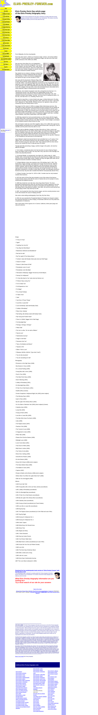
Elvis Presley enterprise (39, 677)
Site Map (31, 591)
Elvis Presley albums (53, 671)
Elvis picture (36, 703)
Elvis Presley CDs (52, 685)
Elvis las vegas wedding (39, 706)
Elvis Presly (36, 701)
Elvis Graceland (37, 708)
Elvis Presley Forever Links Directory (40, 591)
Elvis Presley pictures (21, 673)
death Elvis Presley (52, 687)
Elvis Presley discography (39, 680)
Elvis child (18, 693)
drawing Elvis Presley (21, 684)
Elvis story (50, 694)
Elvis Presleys (51, 688)
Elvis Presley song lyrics (39, 679)
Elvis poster (36, 702)
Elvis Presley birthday (53, 682)
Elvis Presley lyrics (20, 674)
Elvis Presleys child (20, 695)
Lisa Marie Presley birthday (40, 696)
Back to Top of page (38, 589)
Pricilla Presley (19, 696)
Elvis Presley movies (21, 683)
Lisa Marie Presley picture (22, 702)
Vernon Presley (37, 698)
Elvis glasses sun (52, 706)
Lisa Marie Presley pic (21, 703)
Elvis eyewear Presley (21, 692)
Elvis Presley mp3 (52, 676)
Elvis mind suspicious (53, 703)
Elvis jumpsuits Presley (21, 689)
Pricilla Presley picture (21, 698)
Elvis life (50, 700)
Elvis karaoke (51, 698)
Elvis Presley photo (20, 679)
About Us (37, 593)
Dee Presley (36, 699)
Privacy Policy (25, 591)
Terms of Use (19, 591)
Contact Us (51, 591)
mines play (7, 130)
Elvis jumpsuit (51, 691)
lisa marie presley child (39, 683)
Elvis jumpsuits (51, 707)
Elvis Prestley (51, 692)
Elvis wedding (36, 705)
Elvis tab (50, 697)
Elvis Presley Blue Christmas (23, 680)
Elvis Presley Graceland (39, 682)
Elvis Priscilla (51, 695)
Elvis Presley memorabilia (51, 678)
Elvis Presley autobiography (22, 677)
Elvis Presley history (53, 681)
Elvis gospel (51, 701)
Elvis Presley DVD (52, 672)
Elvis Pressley (36, 709)
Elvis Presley (19, 671)
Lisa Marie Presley (20, 701)
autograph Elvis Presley (21, 687)
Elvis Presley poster (52, 684)
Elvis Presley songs (20, 676)
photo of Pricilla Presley (21, 699)
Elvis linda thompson (38, 711)
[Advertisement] (5, 99)
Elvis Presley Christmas (21, 682)
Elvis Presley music (38, 670)
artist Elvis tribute (52, 709)
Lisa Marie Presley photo (22, 705)
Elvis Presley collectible (39, 674)
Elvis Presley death (38, 676)
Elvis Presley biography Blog (53, 592)
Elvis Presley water (38, 668)
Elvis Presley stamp (20, 686)
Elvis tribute (51, 690)
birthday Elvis (51, 704)
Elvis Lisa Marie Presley (22, 690)
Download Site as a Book (35, 592)
